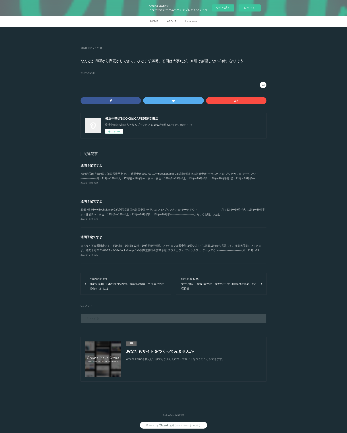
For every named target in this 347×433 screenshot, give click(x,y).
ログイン (249, 8)
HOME (154, 21)
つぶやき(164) (87, 73)
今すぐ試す (223, 7)
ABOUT (171, 21)
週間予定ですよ (91, 165)
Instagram (191, 21)
